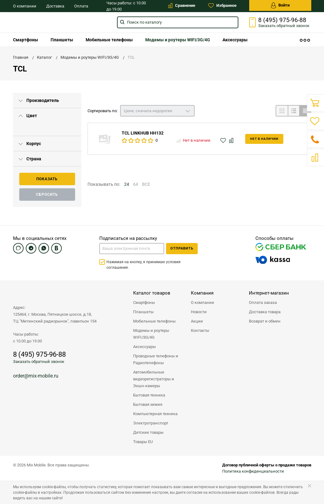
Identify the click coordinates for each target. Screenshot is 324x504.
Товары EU (143, 441)
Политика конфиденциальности (253, 471)
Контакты (200, 330)
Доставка (55, 6)
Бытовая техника (149, 395)
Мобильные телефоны (109, 39)
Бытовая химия (147, 404)
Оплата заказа (263, 302)
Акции (197, 321)
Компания (202, 293)
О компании (24, 6)
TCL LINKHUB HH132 (143, 133)
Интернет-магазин (269, 293)
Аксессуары (235, 39)
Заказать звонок (283, 25)
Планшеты (62, 39)
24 (126, 184)
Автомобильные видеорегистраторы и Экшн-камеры (153, 379)
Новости (199, 311)
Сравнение (181, 5)
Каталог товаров (151, 293)
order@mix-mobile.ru (35, 376)
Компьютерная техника (155, 413)
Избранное (222, 5)
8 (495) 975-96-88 (282, 20)
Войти (280, 5)
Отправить (181, 248)
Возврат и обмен (265, 321)
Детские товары (148, 432)
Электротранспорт (150, 423)
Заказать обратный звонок (38, 361)
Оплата (81, 6)
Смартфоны (25, 39)
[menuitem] (25, 40)
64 (135, 184)
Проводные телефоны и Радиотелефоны (155, 359)
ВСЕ (146, 184)
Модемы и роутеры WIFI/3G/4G (177, 39)
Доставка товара (265, 311)
